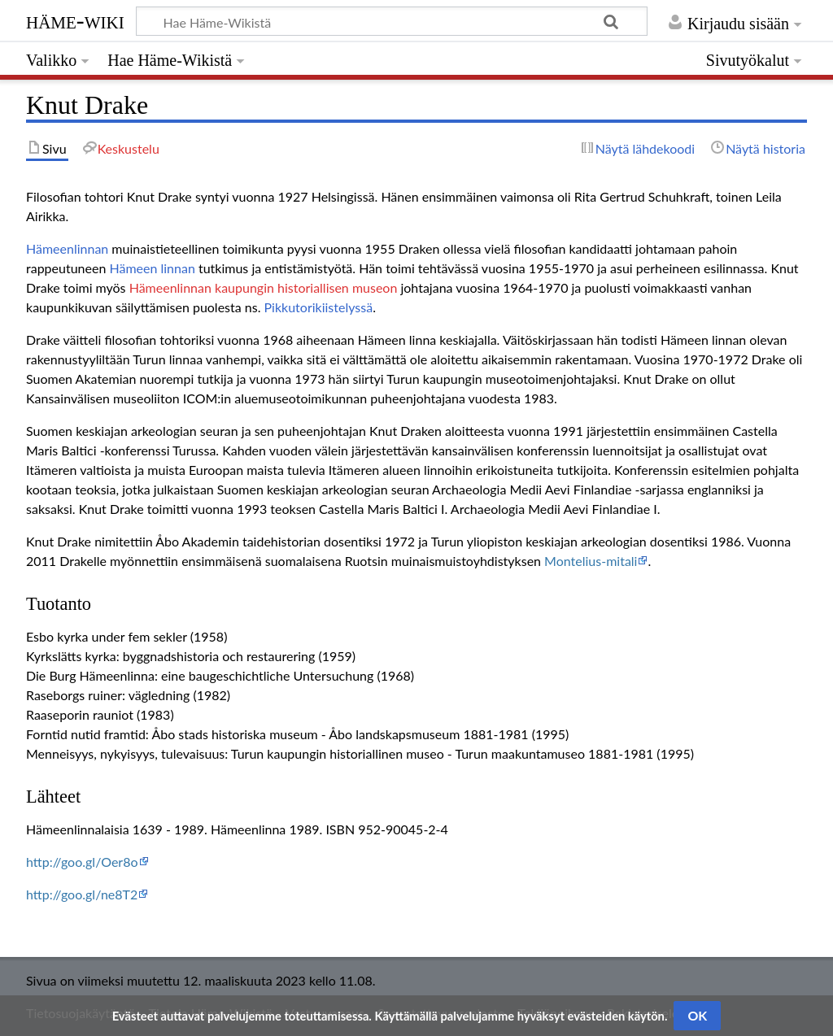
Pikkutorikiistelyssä (318, 307)
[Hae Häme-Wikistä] (392, 21)
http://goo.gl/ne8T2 (81, 894)
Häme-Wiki (75, 20)
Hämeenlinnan (67, 248)
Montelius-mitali (590, 560)
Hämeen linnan (151, 268)
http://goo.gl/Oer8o (82, 861)
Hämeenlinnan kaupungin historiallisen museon (263, 287)
